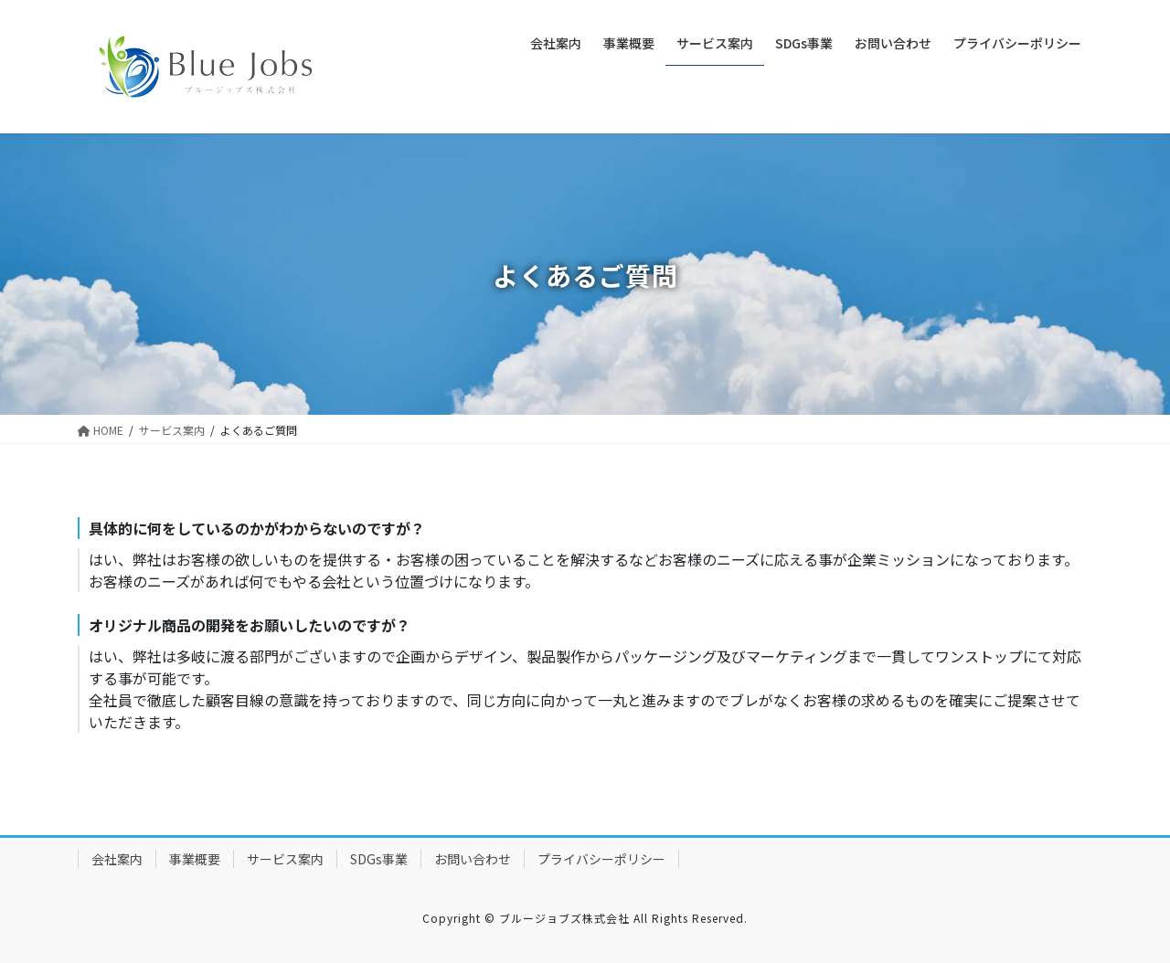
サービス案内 (285, 859)
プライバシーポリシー (601, 859)
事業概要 (194, 859)
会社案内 (117, 859)
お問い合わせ (472, 859)
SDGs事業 (379, 859)
